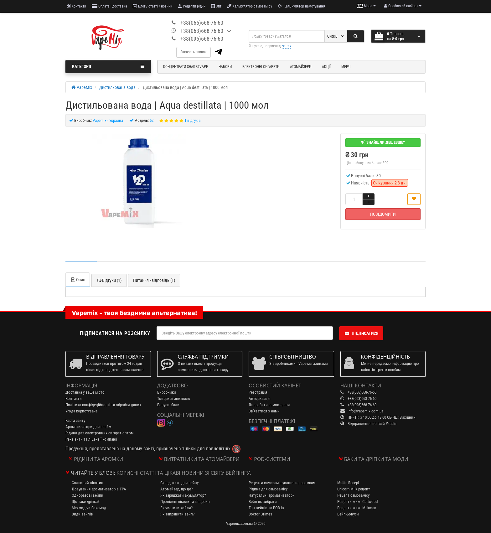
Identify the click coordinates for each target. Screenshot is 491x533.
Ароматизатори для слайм (88, 426)
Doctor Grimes (260, 514)
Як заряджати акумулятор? (183, 495)
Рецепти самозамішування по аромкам (282, 482)
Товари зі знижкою (173, 398)
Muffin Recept (348, 482)
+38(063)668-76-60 (201, 31)
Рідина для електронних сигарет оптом (99, 433)
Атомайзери (300, 67)
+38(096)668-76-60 (201, 38)
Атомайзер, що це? (176, 489)
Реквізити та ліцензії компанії (91, 439)
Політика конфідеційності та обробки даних (103, 404)
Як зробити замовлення (269, 404)
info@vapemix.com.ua (365, 411)
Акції (326, 67)
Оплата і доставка (109, 6)
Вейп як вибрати (263, 501)
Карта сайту (75, 420)
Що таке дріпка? (85, 501)
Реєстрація (258, 392)
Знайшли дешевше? (383, 142)
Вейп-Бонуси (348, 514)
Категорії (108, 66)
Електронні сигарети (260, 67)
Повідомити (383, 214)
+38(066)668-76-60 (201, 22)
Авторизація (259, 398)
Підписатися (361, 333)
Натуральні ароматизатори (272, 495)
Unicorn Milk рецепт (353, 489)
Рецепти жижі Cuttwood (357, 501)
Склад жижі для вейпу (179, 482)
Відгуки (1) (108, 280)
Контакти (76, 6)
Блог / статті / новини (152, 6)
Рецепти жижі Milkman (356, 507)
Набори (225, 67)
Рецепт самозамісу (353, 495)
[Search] (355, 36)
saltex (286, 46)
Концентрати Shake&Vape (185, 67)
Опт (216, 6)
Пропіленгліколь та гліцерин (185, 501)
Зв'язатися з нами (264, 411)
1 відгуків (192, 120)
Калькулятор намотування (302, 6)
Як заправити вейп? (177, 514)
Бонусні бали (168, 404)
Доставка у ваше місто (85, 392)
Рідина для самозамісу (268, 489)
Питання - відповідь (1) (154, 280)
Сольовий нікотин (87, 482)
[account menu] (403, 6)
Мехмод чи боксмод (89, 507)
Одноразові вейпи (87, 495)
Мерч (345, 67)
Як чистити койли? (176, 507)
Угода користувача (81, 411)
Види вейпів (82, 514)
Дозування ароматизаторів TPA (99, 489)
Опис (77, 279)
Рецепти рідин (191, 6)
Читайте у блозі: (93, 472)
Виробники (166, 392)
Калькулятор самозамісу (249, 6)
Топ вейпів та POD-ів (266, 507)
